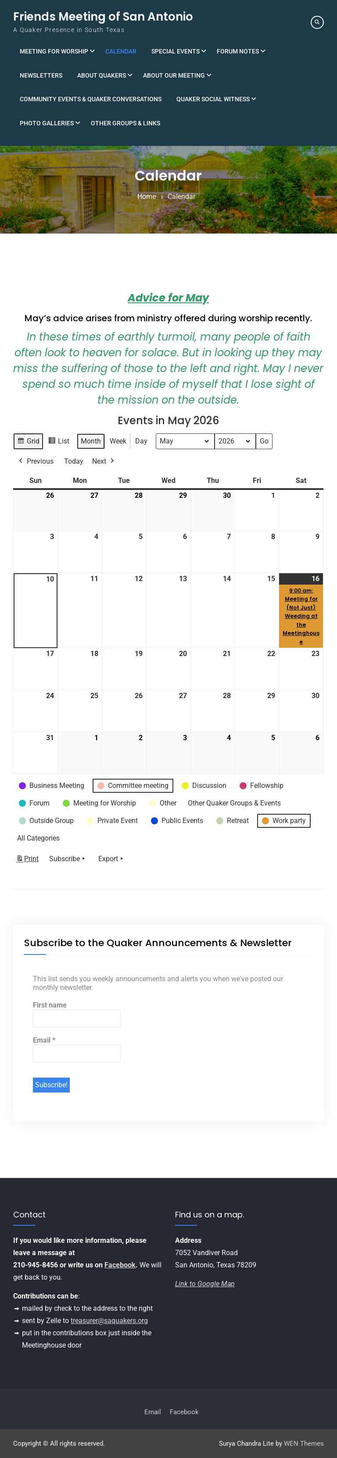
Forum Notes (238, 51)
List (58, 442)
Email (44, 1040)
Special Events (175, 51)
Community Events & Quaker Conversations (90, 99)
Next (104, 461)
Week (118, 441)
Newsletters (41, 75)
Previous (35, 461)
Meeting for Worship (54, 51)
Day (141, 441)
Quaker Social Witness (213, 99)
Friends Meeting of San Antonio (103, 17)
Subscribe (68, 859)
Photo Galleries (47, 123)
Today (73, 461)
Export (111, 859)
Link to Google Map (205, 1284)
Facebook (120, 1265)
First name (50, 1005)
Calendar (120, 51)
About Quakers (101, 75)
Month (91, 441)
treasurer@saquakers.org (109, 1320)
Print (27, 860)
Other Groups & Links (125, 123)
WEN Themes (304, 1443)
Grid (28, 442)
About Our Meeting (174, 75)
